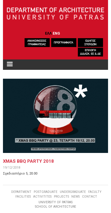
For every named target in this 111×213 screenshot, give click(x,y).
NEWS (75, 196)
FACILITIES (23, 196)
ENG (56, 33)
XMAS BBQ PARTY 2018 (28, 161)
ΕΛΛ (48, 33)
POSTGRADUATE (45, 191)
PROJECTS (61, 196)
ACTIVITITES (42, 196)
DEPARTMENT (21, 191)
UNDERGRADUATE (73, 191)
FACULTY (95, 191)
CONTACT (89, 196)
